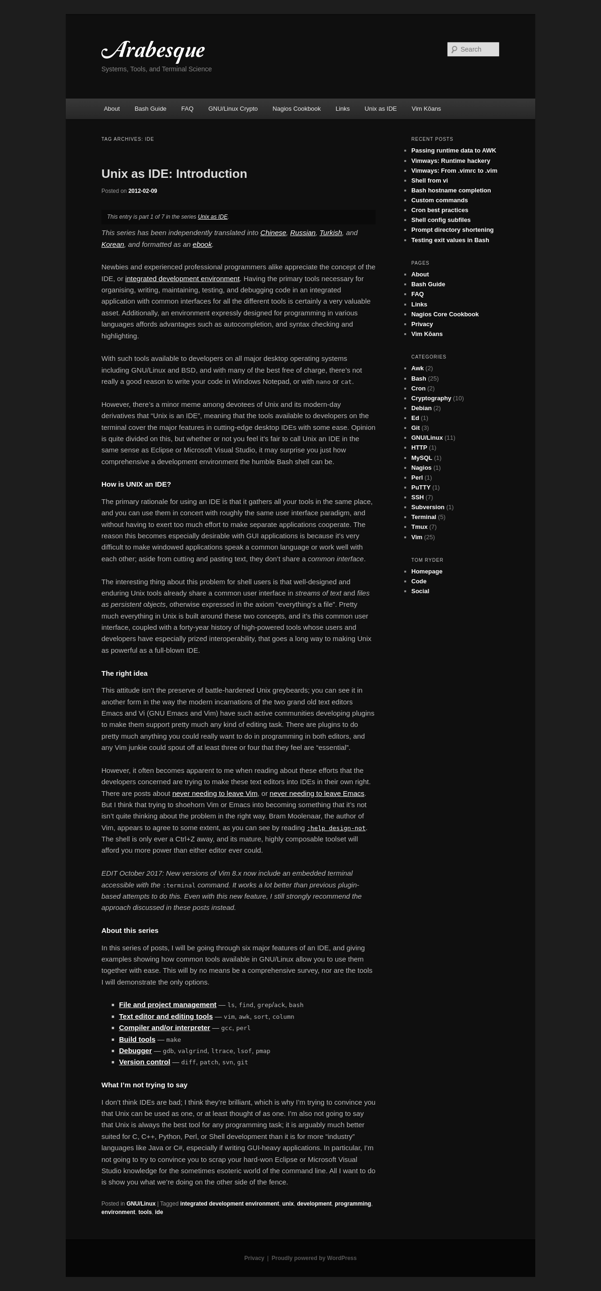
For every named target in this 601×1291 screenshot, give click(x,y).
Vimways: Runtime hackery (450, 160)
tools (145, 1212)
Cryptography (431, 398)
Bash (418, 378)
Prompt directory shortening (452, 229)
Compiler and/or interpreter (164, 1027)
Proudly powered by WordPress (314, 1258)
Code (419, 581)
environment (118, 1212)
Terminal (423, 516)
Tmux (419, 526)
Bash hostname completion (451, 190)
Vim (417, 537)
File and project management (168, 1004)
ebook (202, 244)
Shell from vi (429, 180)
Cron (418, 388)
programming (353, 1203)
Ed (415, 417)
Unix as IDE (381, 108)
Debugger (135, 1050)
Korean (112, 244)
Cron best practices (439, 210)
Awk (417, 368)
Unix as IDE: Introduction (174, 174)
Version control (144, 1062)
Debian (421, 408)
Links (343, 108)
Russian (303, 233)
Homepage (426, 571)
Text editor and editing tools (166, 1016)
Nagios (421, 467)
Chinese (273, 233)
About (112, 108)
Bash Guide (151, 108)
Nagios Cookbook (297, 108)
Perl (417, 477)
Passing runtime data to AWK (453, 150)
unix (288, 1203)
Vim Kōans (426, 108)
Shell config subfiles (440, 219)
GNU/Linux (140, 1203)
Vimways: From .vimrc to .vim (454, 170)
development (314, 1203)
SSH (417, 497)
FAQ (187, 108)
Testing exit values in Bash (450, 240)
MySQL (421, 457)
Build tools (137, 1039)
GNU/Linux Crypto (233, 108)
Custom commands (439, 200)
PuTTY (421, 487)
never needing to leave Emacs (317, 793)
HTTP (419, 447)
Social (420, 591)
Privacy (422, 324)
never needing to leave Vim (215, 793)
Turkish (331, 233)
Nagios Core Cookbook (445, 314)
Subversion (428, 507)
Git (415, 427)
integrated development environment (182, 279)
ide (159, 1212)
